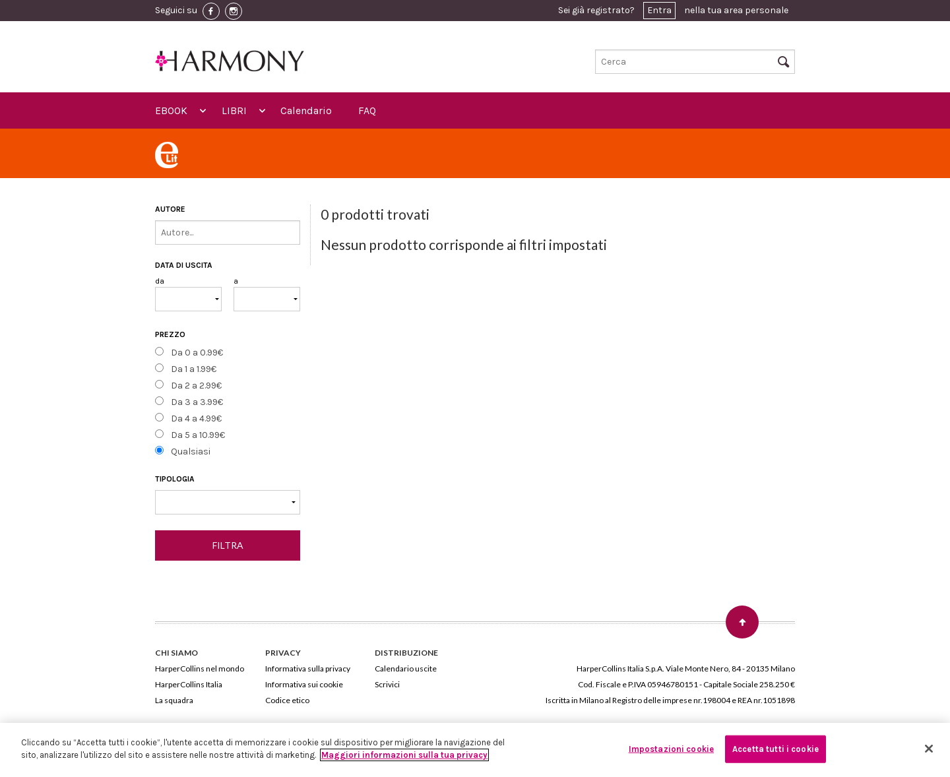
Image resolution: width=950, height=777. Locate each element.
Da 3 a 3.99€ (197, 402)
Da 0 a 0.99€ (197, 352)
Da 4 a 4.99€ (196, 418)
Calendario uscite (406, 668)
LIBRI (234, 110)
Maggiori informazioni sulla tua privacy (404, 755)
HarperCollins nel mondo (199, 668)
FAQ (367, 110)
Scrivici (387, 684)
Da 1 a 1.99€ (193, 369)
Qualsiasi (190, 451)
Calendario (306, 110)
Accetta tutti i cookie (775, 749)
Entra (659, 10)
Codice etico (287, 700)
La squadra (174, 700)
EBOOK (171, 110)
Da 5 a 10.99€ (198, 435)
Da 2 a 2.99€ (196, 385)
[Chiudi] (928, 748)
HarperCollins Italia (188, 684)
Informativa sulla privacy (307, 668)
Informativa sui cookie (304, 684)
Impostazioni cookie (671, 749)
